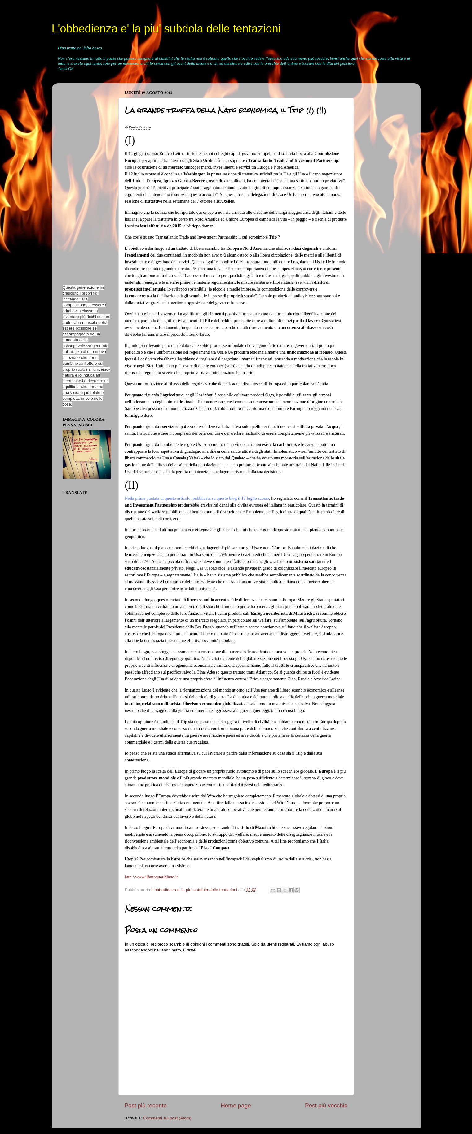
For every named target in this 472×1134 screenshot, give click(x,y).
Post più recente (146, 1105)
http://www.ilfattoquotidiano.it (151, 877)
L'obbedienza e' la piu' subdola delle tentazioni (166, 28)
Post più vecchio (326, 1105)
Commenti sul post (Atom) (167, 1118)
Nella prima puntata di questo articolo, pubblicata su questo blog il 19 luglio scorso (197, 498)
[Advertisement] (81, 181)
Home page (236, 1105)
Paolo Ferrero (140, 127)
